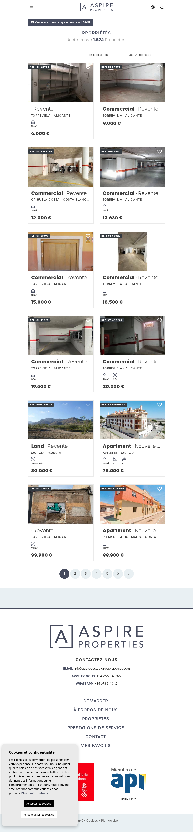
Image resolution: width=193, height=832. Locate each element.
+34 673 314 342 (106, 683)
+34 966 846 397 (109, 676)
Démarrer (95, 701)
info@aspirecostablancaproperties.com (102, 668)
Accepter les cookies (38, 803)
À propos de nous (95, 710)
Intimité (78, 820)
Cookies (92, 820)
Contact (95, 736)
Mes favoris (96, 745)
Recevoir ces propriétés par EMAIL (61, 22)
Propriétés (95, 718)
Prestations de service (95, 727)
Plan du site (109, 820)
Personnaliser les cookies (38, 814)
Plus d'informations (34, 793)
